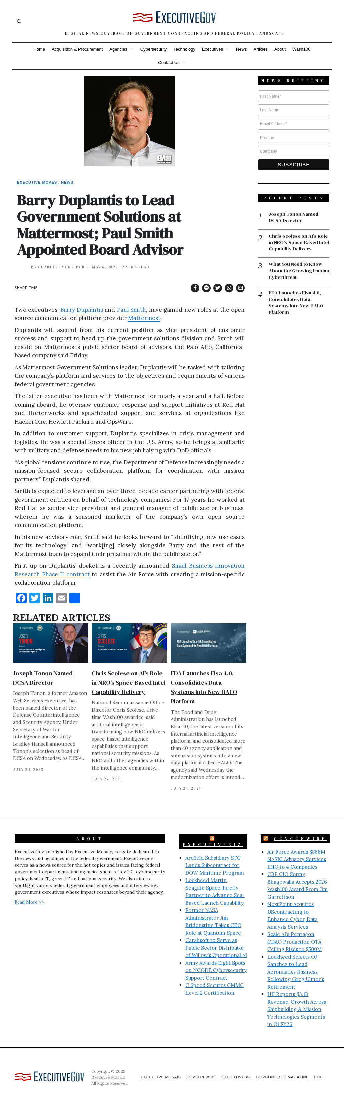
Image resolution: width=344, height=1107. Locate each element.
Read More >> (29, 902)
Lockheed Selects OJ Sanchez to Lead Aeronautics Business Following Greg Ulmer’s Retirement (295, 972)
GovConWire (300, 838)
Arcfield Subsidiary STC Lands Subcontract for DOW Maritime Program (214, 865)
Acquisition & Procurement (77, 49)
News (241, 49)
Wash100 (301, 49)
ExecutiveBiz (213, 844)
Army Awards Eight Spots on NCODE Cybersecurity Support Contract (216, 970)
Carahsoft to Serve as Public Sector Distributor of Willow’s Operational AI (216, 947)
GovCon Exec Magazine (281, 1077)
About (280, 49)
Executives (212, 49)
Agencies (118, 49)
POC (318, 1077)
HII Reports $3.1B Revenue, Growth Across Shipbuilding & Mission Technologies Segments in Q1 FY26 (296, 1009)
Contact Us (168, 62)
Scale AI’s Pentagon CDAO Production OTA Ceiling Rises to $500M (294, 941)
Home (39, 49)
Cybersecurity (153, 49)
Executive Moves (37, 182)
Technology (184, 49)
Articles (260, 49)
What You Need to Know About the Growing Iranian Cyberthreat (296, 272)
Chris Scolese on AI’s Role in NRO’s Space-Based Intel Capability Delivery (128, 682)
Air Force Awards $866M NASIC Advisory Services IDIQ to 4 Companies (296, 859)
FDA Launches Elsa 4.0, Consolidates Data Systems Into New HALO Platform (296, 303)
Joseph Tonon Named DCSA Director (294, 217)
